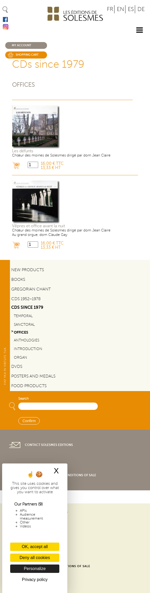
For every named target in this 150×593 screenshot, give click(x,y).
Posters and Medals (33, 376)
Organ (20, 357)
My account (21, 45)
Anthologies (26, 340)
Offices (23, 85)
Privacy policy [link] (35, 579)
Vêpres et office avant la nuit (38, 226)
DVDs (16, 366)
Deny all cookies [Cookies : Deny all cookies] (35, 557)
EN (120, 9)
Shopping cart (27, 54)
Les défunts (22, 151)
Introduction (28, 349)
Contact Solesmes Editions (49, 445)
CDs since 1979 (27, 307)
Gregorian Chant (31, 289)
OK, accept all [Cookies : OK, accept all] (35, 546)
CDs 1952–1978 (26, 298)
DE (141, 9)
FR (110, 9)
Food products (29, 385)
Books (18, 279)
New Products (27, 270)
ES (131, 9)
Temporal (23, 316)
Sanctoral (24, 324)
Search (23, 398)
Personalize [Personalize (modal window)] (35, 568)
